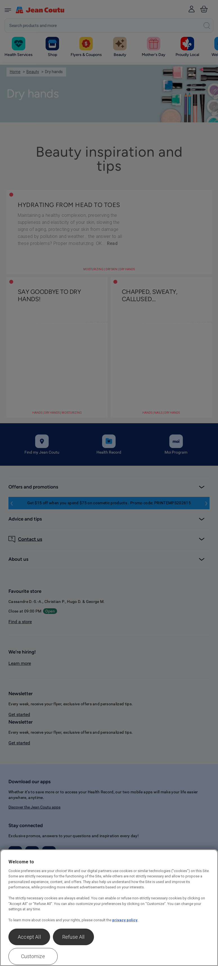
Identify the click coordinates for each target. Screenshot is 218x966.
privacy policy (125, 920)
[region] (109, 907)
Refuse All (73, 937)
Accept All (29, 937)
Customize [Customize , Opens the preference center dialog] (33, 956)
